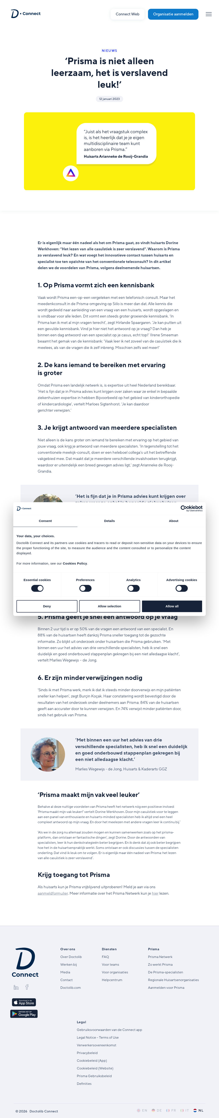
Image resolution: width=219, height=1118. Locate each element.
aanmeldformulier (53, 893)
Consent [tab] (45, 521)
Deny (47, 606)
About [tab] (173, 521)
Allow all (172, 606)
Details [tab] (109, 521)
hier (155, 893)
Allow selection (109, 606)
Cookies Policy (75, 563)
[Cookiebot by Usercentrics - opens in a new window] (184, 508)
